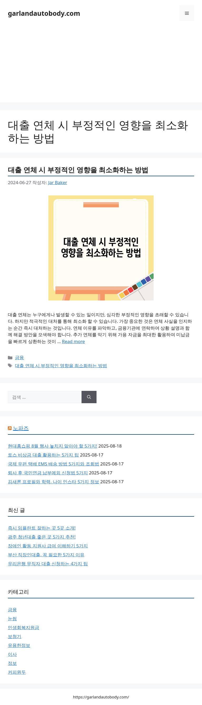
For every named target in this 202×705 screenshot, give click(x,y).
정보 (12, 663)
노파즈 (21, 428)
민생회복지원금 (23, 627)
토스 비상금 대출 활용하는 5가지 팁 (43, 455)
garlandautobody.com (44, 13)
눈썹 (12, 618)
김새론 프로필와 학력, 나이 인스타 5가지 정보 (53, 482)
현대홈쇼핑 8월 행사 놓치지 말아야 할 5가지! (52, 446)
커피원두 (17, 672)
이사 (12, 654)
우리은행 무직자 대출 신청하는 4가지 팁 (48, 564)
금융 (19, 357)
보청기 (14, 636)
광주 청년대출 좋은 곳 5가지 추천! (41, 537)
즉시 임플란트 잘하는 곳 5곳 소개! (41, 528)
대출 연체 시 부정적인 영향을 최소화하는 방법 (78, 169)
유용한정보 (19, 645)
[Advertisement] (101, 65)
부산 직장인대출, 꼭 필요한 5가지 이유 (46, 555)
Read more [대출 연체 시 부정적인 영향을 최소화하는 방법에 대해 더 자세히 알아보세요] (73, 341)
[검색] (89, 397)
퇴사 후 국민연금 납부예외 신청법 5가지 (48, 473)
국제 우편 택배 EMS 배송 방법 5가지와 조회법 (53, 464)
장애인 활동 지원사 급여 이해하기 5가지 (48, 546)
